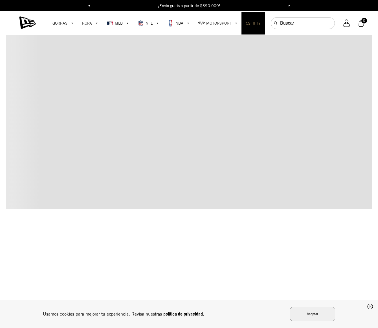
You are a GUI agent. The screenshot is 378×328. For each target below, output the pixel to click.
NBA (175, 23)
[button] (346, 23)
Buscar (287, 23)
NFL (145, 23)
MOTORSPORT (214, 23)
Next (289, 5)
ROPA (87, 23)
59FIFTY (253, 23)
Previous (89, 5)
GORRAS (59, 23)
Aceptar (312, 314)
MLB (115, 23)
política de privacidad (183, 314)
